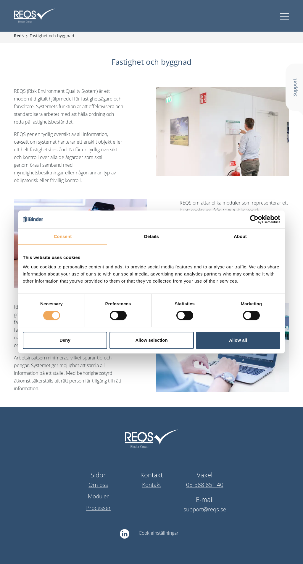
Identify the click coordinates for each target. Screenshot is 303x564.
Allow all (238, 340)
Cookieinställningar (158, 533)
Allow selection (151, 340)
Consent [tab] (63, 236)
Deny (64, 340)
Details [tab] (151, 236)
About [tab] (240, 236)
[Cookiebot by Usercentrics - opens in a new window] (254, 219)
